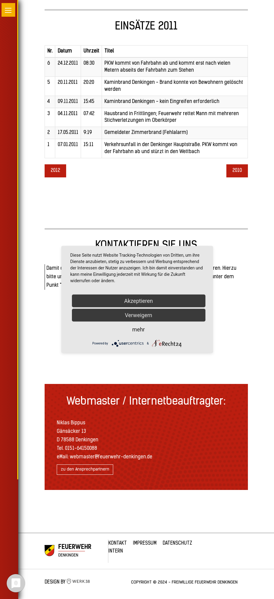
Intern (115, 551)
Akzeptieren (138, 301)
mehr (138, 329)
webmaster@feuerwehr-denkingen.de (111, 457)
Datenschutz (177, 543)
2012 (55, 170)
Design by (67, 582)
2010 (237, 170)
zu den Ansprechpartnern (85, 469)
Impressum (145, 543)
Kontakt (117, 543)
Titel (109, 51)
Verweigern (138, 315)
